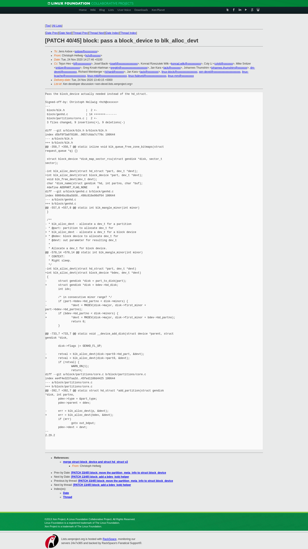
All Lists (57, 25)
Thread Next (96, 33)
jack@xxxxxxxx (149, 71)
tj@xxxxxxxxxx (82, 63)
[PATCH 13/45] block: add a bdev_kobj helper (100, 476)
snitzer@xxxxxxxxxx (68, 67)
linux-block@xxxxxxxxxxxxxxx (179, 71)
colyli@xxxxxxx (224, 63)
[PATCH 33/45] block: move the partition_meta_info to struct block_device (118, 472)
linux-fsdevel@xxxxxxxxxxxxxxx (147, 75)
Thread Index (128, 33)
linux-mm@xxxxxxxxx (181, 75)
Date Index (112, 33)
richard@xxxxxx (114, 71)
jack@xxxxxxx (172, 67)
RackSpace (109, 539)
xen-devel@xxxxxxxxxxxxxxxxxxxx (220, 71)
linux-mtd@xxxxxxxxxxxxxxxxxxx (107, 75)
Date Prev (52, 33)
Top (48, 25)
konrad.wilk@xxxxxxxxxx (186, 63)
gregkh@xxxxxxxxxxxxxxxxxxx (129, 67)
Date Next (65, 33)
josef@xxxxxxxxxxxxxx (124, 63)
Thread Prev (80, 33)
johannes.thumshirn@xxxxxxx (229, 67)
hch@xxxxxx (93, 55)
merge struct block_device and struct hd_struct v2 (95, 461)
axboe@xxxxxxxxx (86, 51)
